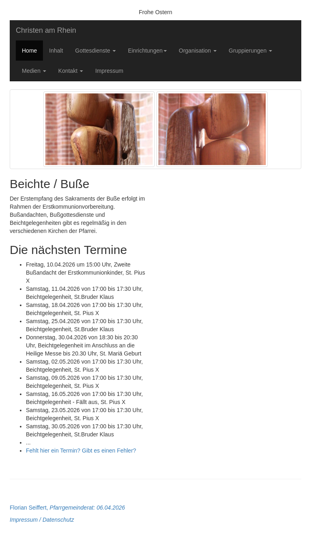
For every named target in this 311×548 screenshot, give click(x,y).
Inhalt (56, 50)
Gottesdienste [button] (95, 50)
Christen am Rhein (46, 30)
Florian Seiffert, (67, 507)
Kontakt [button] (70, 71)
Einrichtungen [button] (147, 50)
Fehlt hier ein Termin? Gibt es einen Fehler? (81, 450)
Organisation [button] (198, 50)
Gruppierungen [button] (250, 50)
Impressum (109, 71)
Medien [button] (34, 71)
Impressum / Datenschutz (42, 519)
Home (29, 50)
